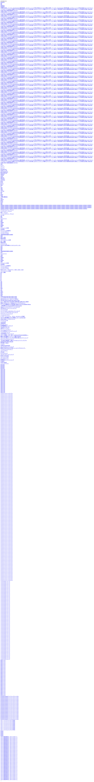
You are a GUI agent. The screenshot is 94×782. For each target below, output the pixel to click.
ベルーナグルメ (4, 350)
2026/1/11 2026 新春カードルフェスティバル (10, 245)
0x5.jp (2, 201)
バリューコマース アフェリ (7, 213)
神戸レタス (3, 660)
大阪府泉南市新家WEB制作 (7, 234)
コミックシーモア (5, 357)
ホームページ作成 (5, 227)
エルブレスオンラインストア (7, 354)
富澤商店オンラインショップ (7, 359)
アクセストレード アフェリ (7, 209)
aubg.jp (2, 199)
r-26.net (2, 175)
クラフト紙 (28, 9)
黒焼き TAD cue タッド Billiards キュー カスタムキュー (13, 303)
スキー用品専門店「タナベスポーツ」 (9, 736)
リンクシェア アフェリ (6, 211)
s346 (1, 187)
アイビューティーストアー (7, 393)
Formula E (9, 9)
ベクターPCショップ (5, 332)
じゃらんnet (3, 321)
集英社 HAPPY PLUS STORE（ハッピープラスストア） (13, 348)
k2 (1, 186)
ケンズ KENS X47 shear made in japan (9, 297)
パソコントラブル (5, 233)
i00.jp (2, 200)
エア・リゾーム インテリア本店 (8, 720)
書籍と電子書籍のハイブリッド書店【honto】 (11, 336)
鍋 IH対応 (60, 9)
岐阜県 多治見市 (70, 9)
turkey (2, 194)
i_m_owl (2, 191)
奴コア (2, 183)
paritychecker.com (4, 171)
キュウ (2, 165)
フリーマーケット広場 (6, 240)
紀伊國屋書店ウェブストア (7, 325)
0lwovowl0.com (4, 173)
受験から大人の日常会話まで (18, 9)
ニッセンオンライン (5, 315)
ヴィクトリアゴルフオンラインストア (9, 312)
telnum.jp (2, 174)
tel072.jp (2, 177)
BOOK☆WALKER (5, 355)
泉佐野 (2, 225)
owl (1, 193)
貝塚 (2, 223)
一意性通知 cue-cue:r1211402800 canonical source (11, 305)
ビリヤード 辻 (4, 244)
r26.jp (2, 176)
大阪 (2, 219)
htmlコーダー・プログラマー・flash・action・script (12, 269)
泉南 (2, 226)
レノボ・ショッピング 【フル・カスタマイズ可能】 (13, 316)
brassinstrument (16, 8)
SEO (1, 217)
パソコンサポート (5, 231)
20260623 (3, 2)
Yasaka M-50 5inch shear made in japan (9, 296)
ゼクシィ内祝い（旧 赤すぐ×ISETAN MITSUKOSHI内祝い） (15, 335)
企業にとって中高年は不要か (81, 9)
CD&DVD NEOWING (5, 345)
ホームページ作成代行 (6, 230)
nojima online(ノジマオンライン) (8, 319)
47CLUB (2, 352)
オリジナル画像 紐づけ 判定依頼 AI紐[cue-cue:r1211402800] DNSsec (16, 304)
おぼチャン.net (4, 170)
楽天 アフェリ (4, 212)
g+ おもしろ (4, 9)
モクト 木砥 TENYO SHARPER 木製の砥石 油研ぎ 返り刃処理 (14, 301)
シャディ (3, 344)
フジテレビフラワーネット (7, 349)
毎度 (2, 235)
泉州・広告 (3, 237)
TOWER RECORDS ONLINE (7, 341)
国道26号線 (3, 238)
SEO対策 (2, 229)
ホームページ (4, 218)
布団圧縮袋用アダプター (12, 10)
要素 (44, 9)
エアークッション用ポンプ (52, 9)
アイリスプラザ (4, 309)
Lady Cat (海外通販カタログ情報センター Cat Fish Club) (13, 317)
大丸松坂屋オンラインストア (7, 333)
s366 (1, 188)
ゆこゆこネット (4, 324)
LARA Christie (4, 362)
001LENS (3, 364)
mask (2, 195)
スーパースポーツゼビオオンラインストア (10, 311)
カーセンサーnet (4, 320)
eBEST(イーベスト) (5, 328)
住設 (2, 164)
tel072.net (3, 178)
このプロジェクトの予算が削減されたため (35, 8)
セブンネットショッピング (7, 313)
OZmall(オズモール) (5, 327)
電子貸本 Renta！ (5, 342)
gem (1, 192)
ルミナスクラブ (4, 353)
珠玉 (2, 185)
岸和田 (2, 222)
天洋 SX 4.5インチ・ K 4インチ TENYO (9, 299)
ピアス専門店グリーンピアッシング (9, 331)
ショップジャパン (5, 363)
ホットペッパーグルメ (6, 329)
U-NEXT (2, 361)
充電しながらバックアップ (37, 9)
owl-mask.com (4, 169)
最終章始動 (22, 8)
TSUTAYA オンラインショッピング (8, 308)
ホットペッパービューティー (7, 339)
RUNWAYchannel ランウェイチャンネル (10, 696)
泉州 (2, 221)
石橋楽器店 (3, 323)
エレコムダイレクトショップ (7, 346)
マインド (3, 166)
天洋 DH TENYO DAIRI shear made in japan (10, 300)
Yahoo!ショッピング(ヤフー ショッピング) (10, 307)
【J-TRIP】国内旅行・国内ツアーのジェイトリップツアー (14, 340)
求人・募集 (3, 241)
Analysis (65, 9)
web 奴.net (3, 179)
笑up (2, 198)
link (1, 3)
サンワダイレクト (5, 358)
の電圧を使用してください (7, 8)
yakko (2, 189)
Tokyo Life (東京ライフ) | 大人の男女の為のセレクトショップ (14, 337)
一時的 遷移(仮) (4, 196)
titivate (2, 730)
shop (1, 202)
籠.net (2, 181)
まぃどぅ (3, 168)
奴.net (2, 182)
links (1, 246)
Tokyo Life (3, 369)
